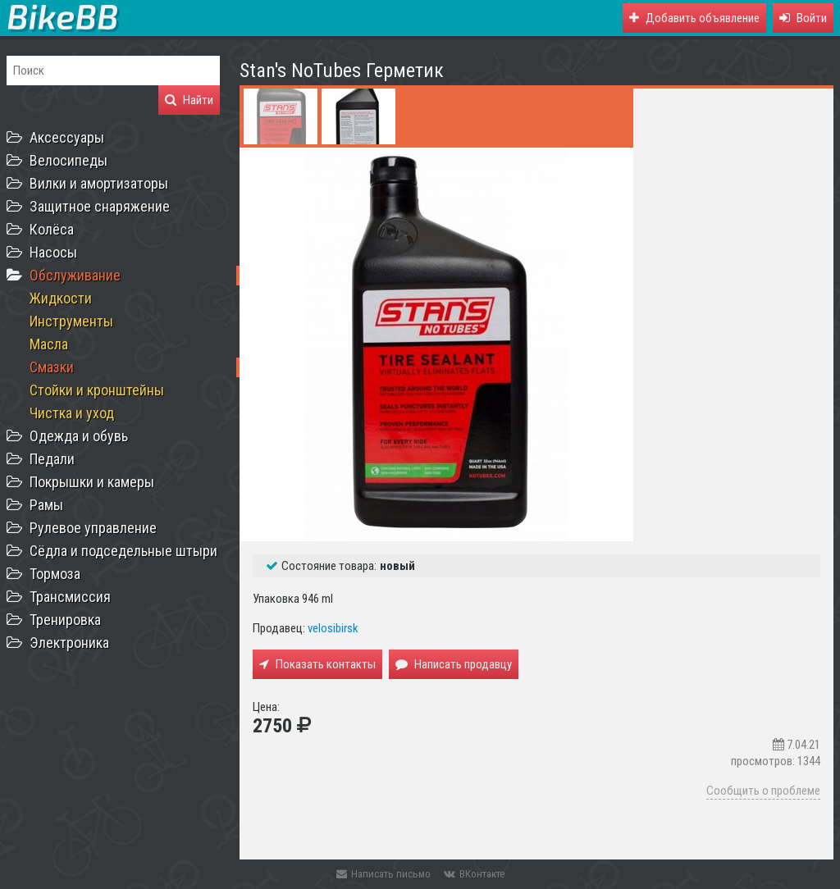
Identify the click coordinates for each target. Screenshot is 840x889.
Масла (49, 344)
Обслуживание (75, 275)
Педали (52, 458)
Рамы (46, 504)
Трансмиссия (70, 596)
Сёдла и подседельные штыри (123, 550)
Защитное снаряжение (100, 206)
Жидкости (61, 298)
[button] (803, 18)
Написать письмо (383, 874)
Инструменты (71, 321)
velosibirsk (333, 628)
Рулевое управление (93, 527)
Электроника (69, 642)
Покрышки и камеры (92, 481)
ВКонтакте (474, 874)
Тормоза (55, 573)
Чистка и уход (72, 413)
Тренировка (65, 619)
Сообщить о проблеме (763, 790)
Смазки (52, 367)
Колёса (52, 229)
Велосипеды (68, 160)
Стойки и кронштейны (97, 390)
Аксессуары (67, 137)
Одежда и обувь (79, 435)
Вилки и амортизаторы (99, 183)
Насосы (53, 252)
